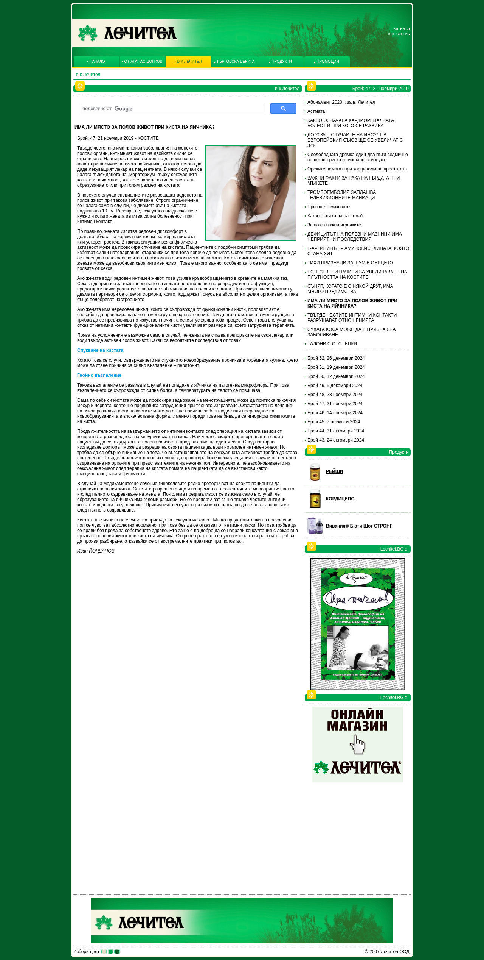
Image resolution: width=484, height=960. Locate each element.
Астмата (316, 111)
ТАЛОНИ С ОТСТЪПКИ (332, 344)
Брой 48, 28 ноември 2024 (335, 394)
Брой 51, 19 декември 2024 (336, 367)
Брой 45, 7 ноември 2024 (333, 422)
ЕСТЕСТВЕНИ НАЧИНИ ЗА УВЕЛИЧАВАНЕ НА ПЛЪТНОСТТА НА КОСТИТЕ (357, 274)
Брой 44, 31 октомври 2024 (335, 431)
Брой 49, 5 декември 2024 (334, 385)
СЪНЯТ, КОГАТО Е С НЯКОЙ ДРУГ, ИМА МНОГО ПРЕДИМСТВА (350, 289)
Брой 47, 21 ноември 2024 (335, 403)
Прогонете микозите (328, 206)
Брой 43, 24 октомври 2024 (335, 440)
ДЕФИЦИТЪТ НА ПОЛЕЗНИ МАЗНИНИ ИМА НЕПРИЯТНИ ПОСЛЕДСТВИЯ (354, 236)
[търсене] (171, 108)
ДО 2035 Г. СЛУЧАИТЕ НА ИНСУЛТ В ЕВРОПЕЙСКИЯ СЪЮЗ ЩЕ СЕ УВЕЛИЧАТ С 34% (355, 140)
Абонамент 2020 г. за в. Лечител (341, 102)
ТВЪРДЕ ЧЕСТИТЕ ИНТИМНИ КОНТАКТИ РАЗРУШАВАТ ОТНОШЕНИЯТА (352, 317)
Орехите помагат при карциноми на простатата (357, 169)
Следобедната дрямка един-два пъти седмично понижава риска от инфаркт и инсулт (357, 157)
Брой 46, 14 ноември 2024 (335, 412)
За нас (401, 28)
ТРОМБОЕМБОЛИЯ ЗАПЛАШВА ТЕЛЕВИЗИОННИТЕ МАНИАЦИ (341, 195)
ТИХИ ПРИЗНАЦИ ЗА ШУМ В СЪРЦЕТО (350, 262)
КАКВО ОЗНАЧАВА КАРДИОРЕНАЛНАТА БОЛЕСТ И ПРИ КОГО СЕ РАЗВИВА (350, 123)
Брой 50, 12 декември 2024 (336, 376)
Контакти (398, 33)
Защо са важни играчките (334, 225)
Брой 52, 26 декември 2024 (336, 358)
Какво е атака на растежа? (335, 216)
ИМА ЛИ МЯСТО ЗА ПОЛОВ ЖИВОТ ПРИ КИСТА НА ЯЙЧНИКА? (352, 303)
